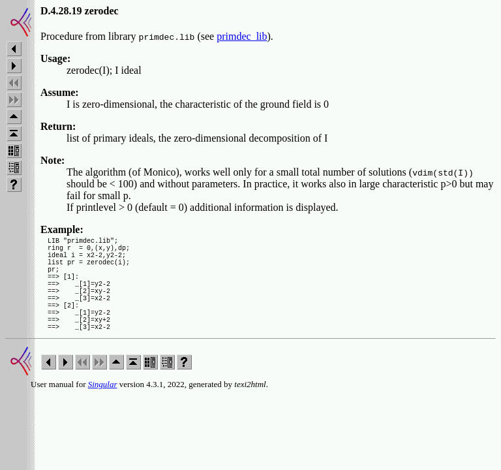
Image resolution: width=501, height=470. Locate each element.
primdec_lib (242, 36)
